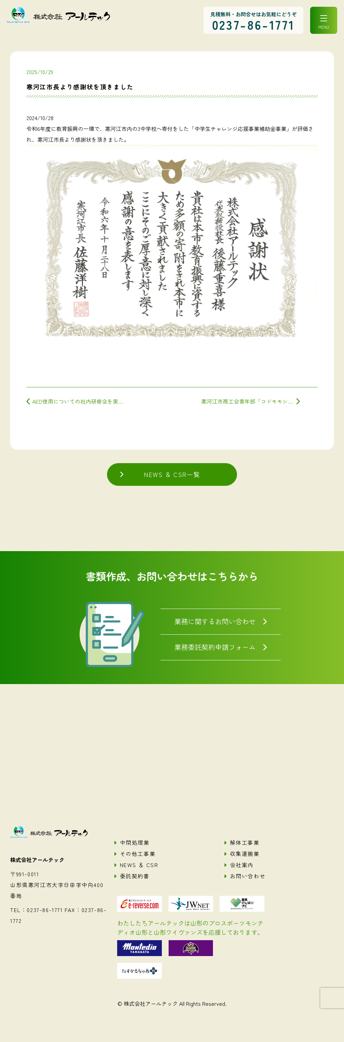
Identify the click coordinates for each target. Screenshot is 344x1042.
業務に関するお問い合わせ (215, 621)
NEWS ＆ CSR (139, 865)
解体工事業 (245, 842)
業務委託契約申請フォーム (215, 647)
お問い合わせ (248, 876)
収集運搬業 (245, 854)
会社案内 (242, 865)
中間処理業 (135, 842)
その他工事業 (138, 854)
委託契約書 (135, 876)
